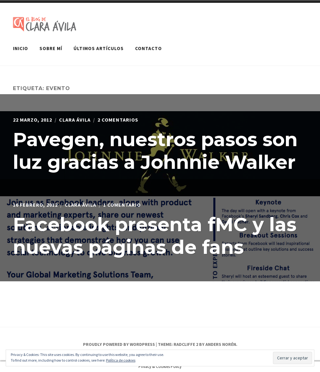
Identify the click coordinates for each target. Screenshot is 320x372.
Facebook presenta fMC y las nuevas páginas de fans (154, 236)
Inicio (20, 48)
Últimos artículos (99, 48)
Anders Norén (220, 344)
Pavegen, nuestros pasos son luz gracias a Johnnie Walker (155, 151)
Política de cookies (120, 360)
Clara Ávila (75, 120)
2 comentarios (118, 120)
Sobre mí (50, 48)
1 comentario (122, 205)
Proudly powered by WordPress (119, 344)
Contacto (148, 48)
